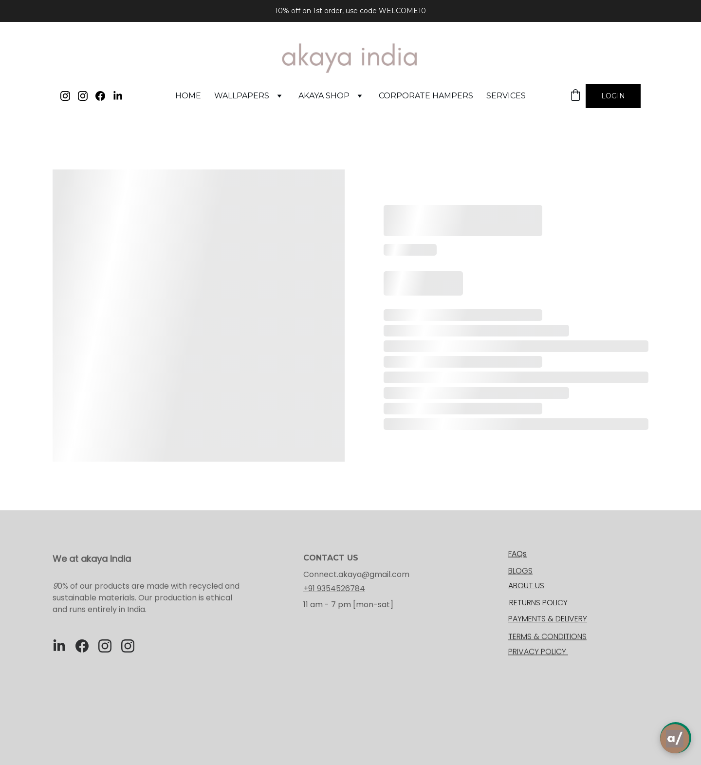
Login (613, 96)
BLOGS (520, 571)
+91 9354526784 (334, 588)
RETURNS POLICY (538, 602)
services (506, 95)
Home (188, 95)
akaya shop (324, 95)
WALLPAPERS (241, 95)
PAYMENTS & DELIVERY (547, 618)
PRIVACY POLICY (538, 652)
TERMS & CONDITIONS (547, 637)
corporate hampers (426, 95)
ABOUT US (526, 585)
